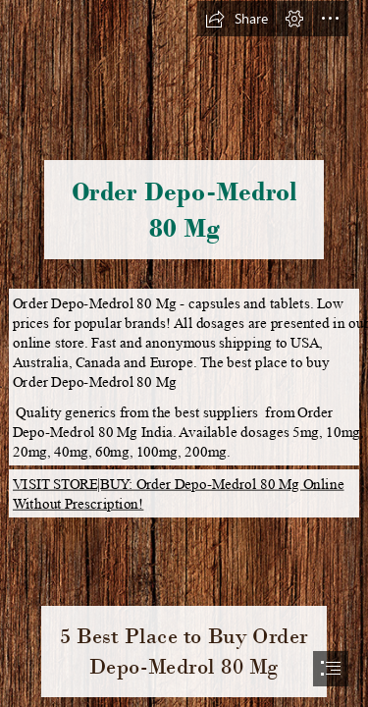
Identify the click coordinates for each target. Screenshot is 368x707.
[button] (236, 18)
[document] (184, 353)
